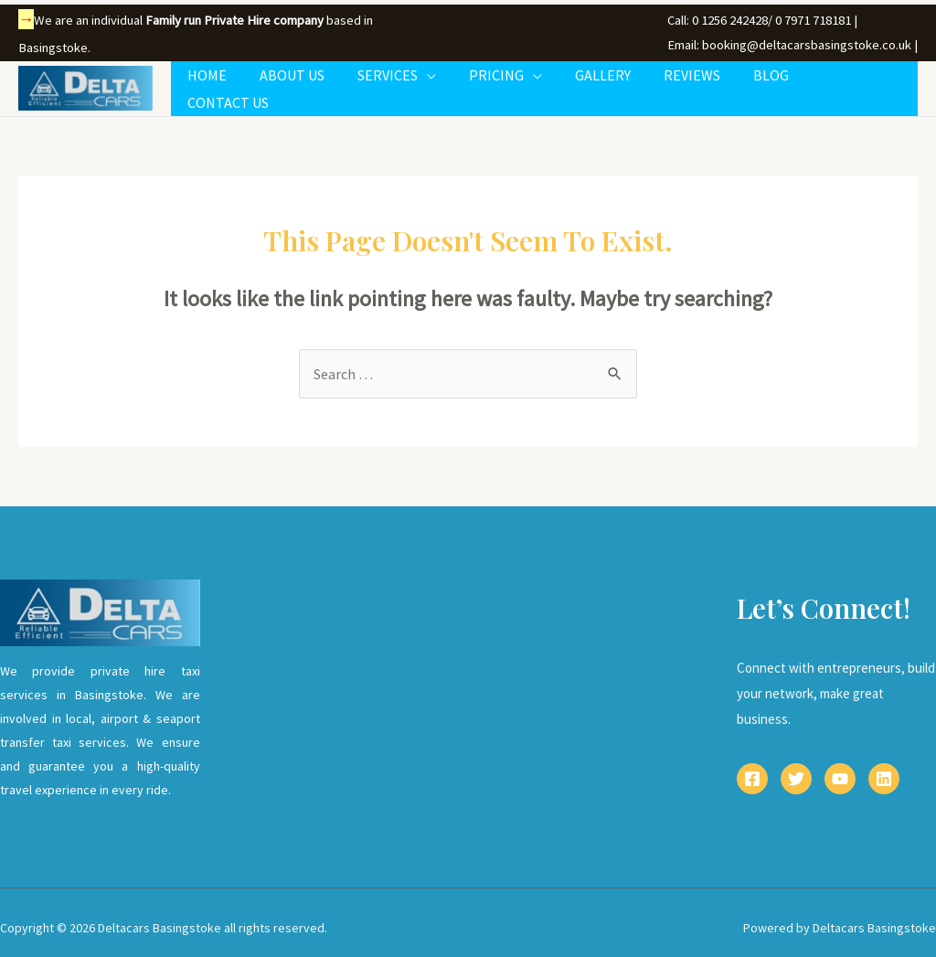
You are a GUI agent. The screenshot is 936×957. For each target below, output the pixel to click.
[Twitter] (796, 768)
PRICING (511, 83)
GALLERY (614, 83)
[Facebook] (752, 768)
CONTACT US (862, 83)
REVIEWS (699, 83)
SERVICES (406, 83)
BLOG (774, 83)
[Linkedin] (883, 768)
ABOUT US (314, 83)
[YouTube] (840, 768)
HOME (232, 83)
